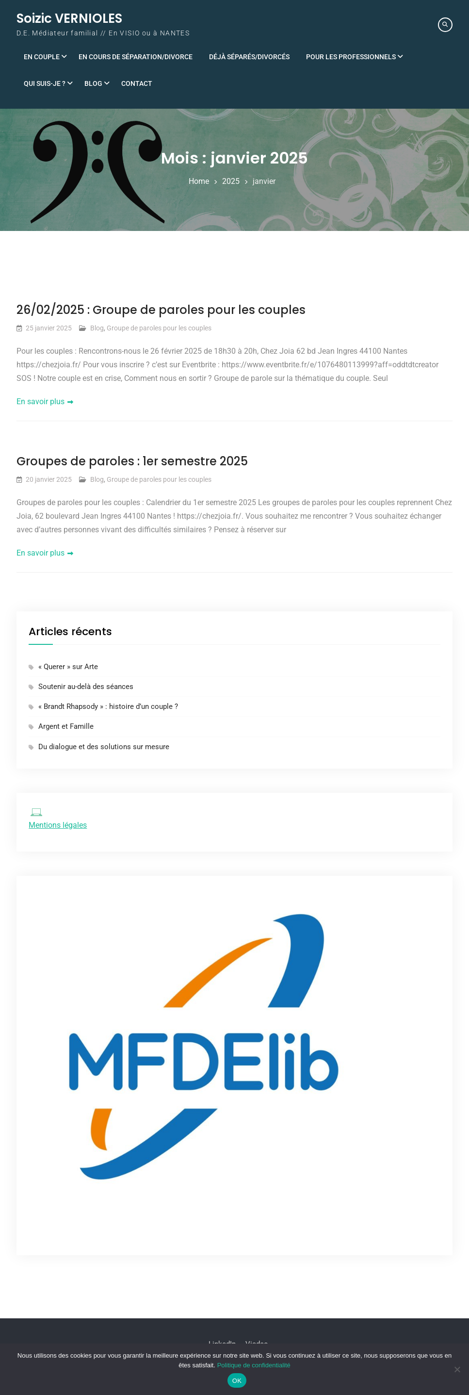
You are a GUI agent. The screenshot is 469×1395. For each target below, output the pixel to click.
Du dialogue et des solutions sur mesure (103, 746)
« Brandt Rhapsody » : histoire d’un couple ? (108, 706)
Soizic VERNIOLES (69, 18)
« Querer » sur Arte (68, 666)
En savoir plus (40, 401)
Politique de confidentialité (254, 1365)
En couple (42, 57)
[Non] (457, 1369)
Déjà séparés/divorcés (249, 57)
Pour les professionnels (351, 57)
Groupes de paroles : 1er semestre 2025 (132, 461)
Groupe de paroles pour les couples (159, 328)
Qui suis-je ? (44, 83)
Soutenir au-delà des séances (85, 686)
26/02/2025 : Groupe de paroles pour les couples (161, 310)
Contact (136, 83)
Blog (93, 83)
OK (237, 1380)
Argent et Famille (66, 726)
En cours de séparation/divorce (136, 57)
